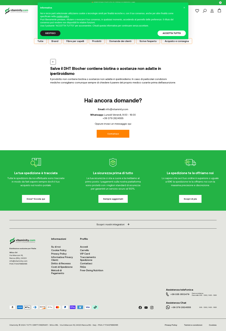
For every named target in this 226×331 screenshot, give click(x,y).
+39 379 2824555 (113, 118)
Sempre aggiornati (113, 198)
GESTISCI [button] (50, 33)
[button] (184, 7)
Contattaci (113, 133)
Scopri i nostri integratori (113, 224)
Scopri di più (190, 198)
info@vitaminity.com (117, 109)
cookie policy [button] (62, 16)
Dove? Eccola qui (36, 198)
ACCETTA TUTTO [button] (172, 33)
